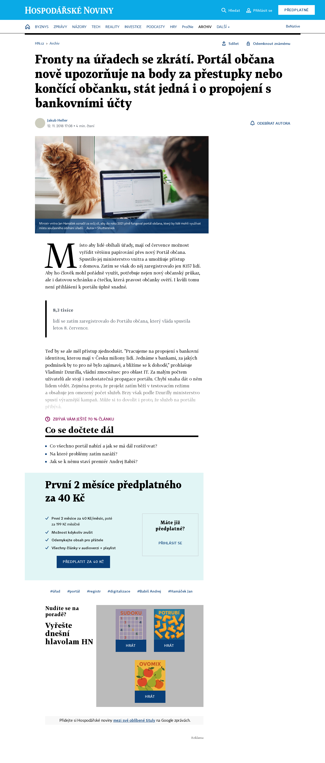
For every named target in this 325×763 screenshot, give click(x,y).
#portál (73, 591)
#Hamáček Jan (180, 591)
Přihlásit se (170, 543)
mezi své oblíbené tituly (134, 720)
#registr (94, 591)
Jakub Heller (57, 120)
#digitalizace (119, 591)
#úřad (55, 591)
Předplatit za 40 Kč (83, 561)
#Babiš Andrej (149, 591)
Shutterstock (106, 228)
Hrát (131, 645)
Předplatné (296, 10)
